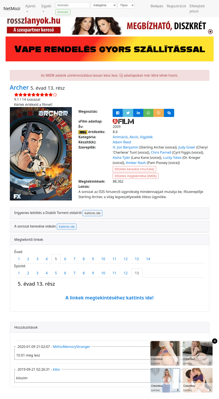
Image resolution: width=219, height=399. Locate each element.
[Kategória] (103, 5)
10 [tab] (103, 258)
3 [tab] (37, 258)
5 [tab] (56, 258)
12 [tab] (126, 258)
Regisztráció (176, 6)
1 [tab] (19, 258)
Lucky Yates (172, 157)
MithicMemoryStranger (71, 346)
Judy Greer (186, 147)
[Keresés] (73, 5)
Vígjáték (146, 137)
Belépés (157, 6)
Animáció (120, 137)
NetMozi (11, 8)
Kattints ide (92, 213)
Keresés (62, 12)
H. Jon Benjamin (125, 147)
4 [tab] (47, 258)
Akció (134, 137)
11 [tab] (114, 258)
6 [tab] (65, 258)
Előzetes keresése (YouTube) (134, 169)
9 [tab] (93, 258)
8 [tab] (84, 258)
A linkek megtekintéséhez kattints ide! (109, 297)
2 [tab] (28, 258)
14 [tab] (148, 258)
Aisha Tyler (121, 157)
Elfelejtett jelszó (197, 9)
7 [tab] (74, 258)
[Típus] (125, 5)
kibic (56, 369)
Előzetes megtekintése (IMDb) (136, 176)
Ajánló (30, 6)
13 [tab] (137, 258)
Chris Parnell (161, 152)
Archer (20, 87)
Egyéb (46, 6)
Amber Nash (136, 162)
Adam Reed (122, 142)
